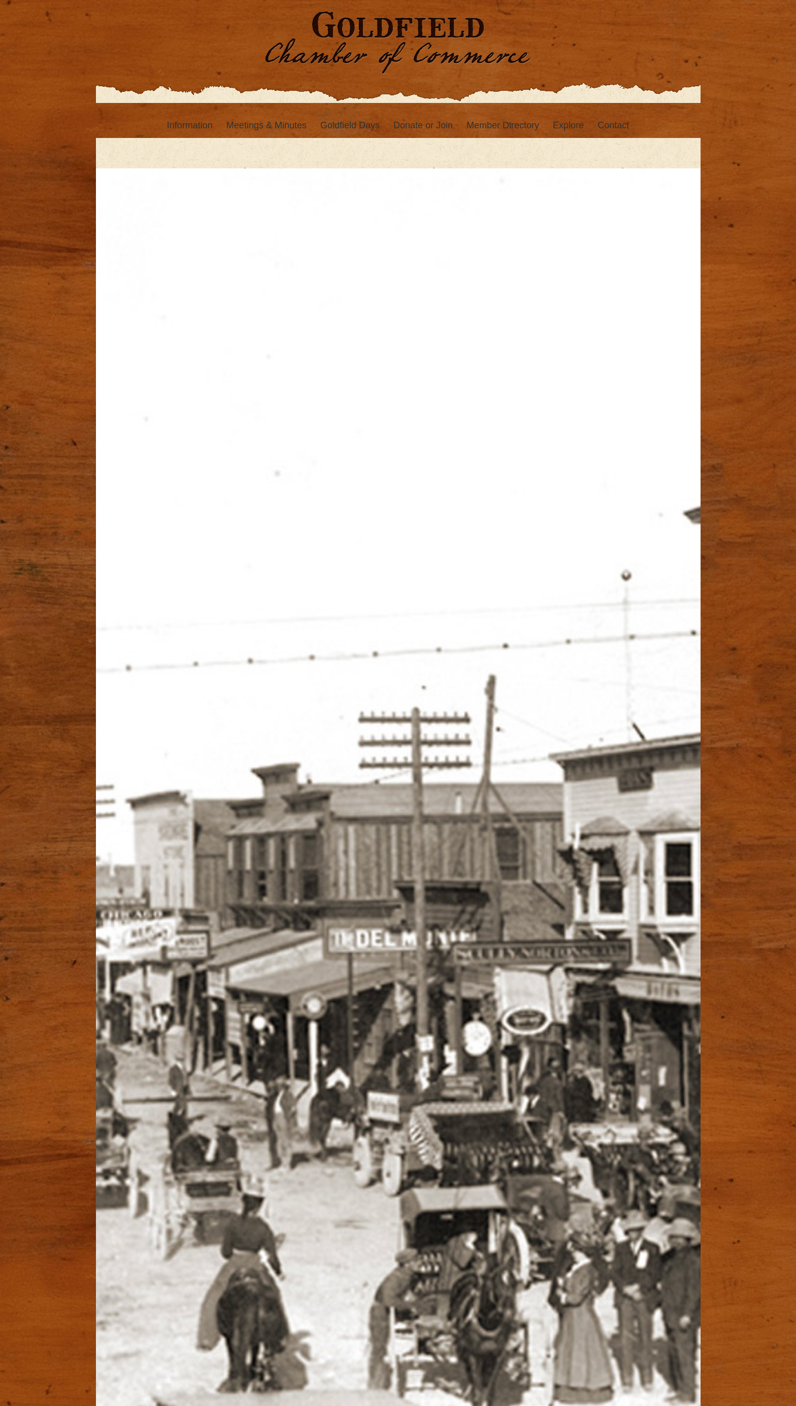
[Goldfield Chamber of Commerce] (398, 51)
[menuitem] (189, 125)
